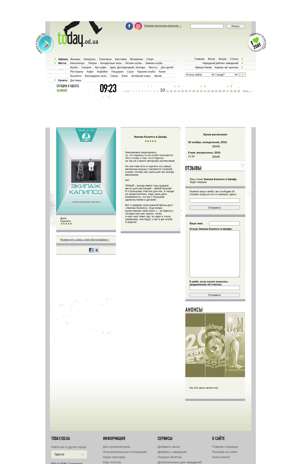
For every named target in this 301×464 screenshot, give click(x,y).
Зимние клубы (153, 63)
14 (178, 91)
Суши (130, 71)
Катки (162, 71)
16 (186, 91)
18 (193, 91)
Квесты (153, 67)
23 (212, 91)
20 (201, 91)
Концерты (89, 59)
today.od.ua (60, 438)
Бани (125, 75)
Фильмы (75, 59)
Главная (199, 58)
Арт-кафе (100, 67)
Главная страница (225, 446)
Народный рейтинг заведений (220, 63)
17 (190, 91)
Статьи (234, 58)
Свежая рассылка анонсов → (163, 25)
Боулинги (75, 75)
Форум (222, 58)
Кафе (90, 71)
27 (227, 91)
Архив (158, 75)
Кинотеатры (77, 63)
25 (220, 91)
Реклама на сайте (225, 452)
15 (182, 91)
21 (205, 91)
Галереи (86, 67)
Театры (92, 63)
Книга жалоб (221, 457)
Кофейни (102, 71)
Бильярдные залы (96, 75)
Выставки (121, 59)
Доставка (75, 80)
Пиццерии (117, 71)
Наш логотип (112, 462)
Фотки (211, 58)
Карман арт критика (226, 67)
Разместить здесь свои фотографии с (84, 239)
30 (238, 91)
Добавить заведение (172, 452)
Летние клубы (133, 63)
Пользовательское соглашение (125, 452)
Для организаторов (116, 446)
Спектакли (105, 59)
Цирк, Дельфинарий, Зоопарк (127, 67)
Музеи (74, 67)
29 (235, 91)
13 (175, 91)
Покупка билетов (170, 457)
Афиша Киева (203, 67)
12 (171, 91)
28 (231, 91)
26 (223, 91)
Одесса (59, 454)
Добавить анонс (169, 446)
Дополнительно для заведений (179, 462)
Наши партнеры (114, 457)
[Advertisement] (150, 10)
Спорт (150, 59)
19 (197, 91)
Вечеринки (136, 59)
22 (208, 91)
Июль (246, 91)
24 (216, 91)
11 (167, 91)
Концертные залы (111, 63)
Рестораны (76, 71)
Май (127, 91)
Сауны (114, 75)
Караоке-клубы (146, 71)
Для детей (167, 67)
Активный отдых (141, 75)
